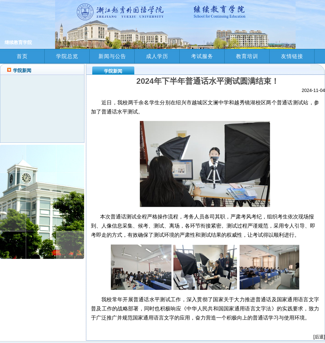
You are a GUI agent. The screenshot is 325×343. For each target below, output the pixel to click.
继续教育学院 (17, 42)
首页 (22, 56)
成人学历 (157, 56)
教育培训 (247, 56)
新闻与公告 (112, 56)
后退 (319, 336)
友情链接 (292, 56)
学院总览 (67, 56)
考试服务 (202, 56)
